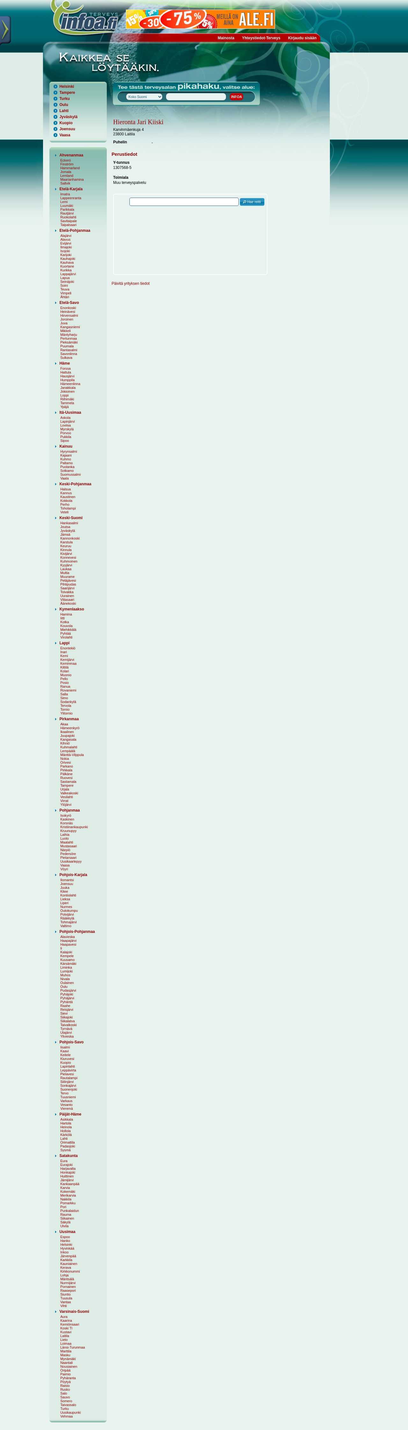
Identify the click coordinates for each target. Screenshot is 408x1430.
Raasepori (68, 1290)
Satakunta (68, 1156)
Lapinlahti (67, 1066)
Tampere (67, 92)
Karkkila (66, 1260)
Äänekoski (68, 603)
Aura (64, 1317)
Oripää (65, 1370)
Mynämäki (68, 1359)
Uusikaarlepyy (71, 861)
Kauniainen (68, 1264)
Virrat (64, 801)
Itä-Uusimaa (70, 412)
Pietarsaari (68, 857)
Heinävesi (67, 312)
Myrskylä (67, 429)
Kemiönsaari (69, 1324)
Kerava (65, 1267)
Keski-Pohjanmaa (75, 484)
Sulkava (66, 357)
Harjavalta (68, 1168)
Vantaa (65, 1302)
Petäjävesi (68, 580)
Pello (64, 679)
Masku (65, 1355)
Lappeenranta (70, 198)
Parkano (66, 766)
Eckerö (65, 160)
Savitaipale (68, 221)
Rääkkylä (67, 918)
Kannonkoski (70, 538)
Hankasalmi (69, 523)
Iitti (62, 618)
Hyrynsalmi (68, 451)
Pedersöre (68, 854)
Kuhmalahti (68, 747)
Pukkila (65, 437)
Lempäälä (67, 751)
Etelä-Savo (69, 302)
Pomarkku (68, 1203)
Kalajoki (66, 952)
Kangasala (68, 739)
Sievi (64, 1013)
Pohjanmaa (69, 810)
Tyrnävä (66, 1029)
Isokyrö (65, 815)
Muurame (67, 577)
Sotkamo (67, 471)
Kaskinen (67, 819)
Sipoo (64, 441)
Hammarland (70, 168)
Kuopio (65, 123)
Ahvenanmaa (71, 155)
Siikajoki (66, 1017)
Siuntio (65, 1294)
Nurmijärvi (68, 1283)
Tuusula (66, 1298)
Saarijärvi (67, 588)
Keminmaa (68, 663)
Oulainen (67, 983)
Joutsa (65, 527)
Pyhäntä (66, 1002)
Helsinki (66, 86)
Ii (61, 948)
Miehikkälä (68, 630)
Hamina (66, 614)
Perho (64, 504)
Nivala (65, 979)
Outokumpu (69, 910)
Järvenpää (68, 1256)
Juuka (64, 887)
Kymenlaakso (71, 609)
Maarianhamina (72, 179)
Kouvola (66, 626)
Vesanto (66, 1105)
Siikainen (67, 1218)
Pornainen (68, 1287)
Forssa (65, 368)
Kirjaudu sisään (302, 38)
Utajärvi (66, 1032)
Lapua (65, 278)
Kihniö (65, 743)
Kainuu (65, 446)
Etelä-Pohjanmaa (74, 230)
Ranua (65, 686)
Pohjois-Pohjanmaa (77, 931)
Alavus (65, 239)
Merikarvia (68, 1195)
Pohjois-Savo (71, 1042)
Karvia (65, 1188)
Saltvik (65, 183)
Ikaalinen (67, 732)
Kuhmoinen (68, 561)
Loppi (64, 395)
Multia (64, 573)
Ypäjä (64, 407)
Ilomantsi (67, 880)
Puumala (67, 346)
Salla (64, 694)
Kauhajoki (67, 259)
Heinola (66, 1127)
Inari (63, 652)
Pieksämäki (68, 342)
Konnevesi (68, 557)
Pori (63, 1207)
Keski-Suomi (71, 518)
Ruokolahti (68, 217)
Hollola (65, 1131)
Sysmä (65, 1150)
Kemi (64, 656)
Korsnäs (66, 823)
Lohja (64, 1275)
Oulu (63, 104)
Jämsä (65, 534)
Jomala (65, 172)
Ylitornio (66, 713)
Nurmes (66, 907)
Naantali (66, 1363)
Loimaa (65, 1343)
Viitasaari (67, 600)
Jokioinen (67, 391)
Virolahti (66, 637)
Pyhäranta (68, 1378)
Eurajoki (66, 1165)
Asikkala (66, 1119)
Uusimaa (67, 1231)
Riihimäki (67, 399)
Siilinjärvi (67, 1082)
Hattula (65, 372)
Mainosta (226, 38)
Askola (65, 418)
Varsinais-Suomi (74, 1311)
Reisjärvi (66, 1009)
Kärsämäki (68, 963)
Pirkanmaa (69, 719)
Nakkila (65, 1199)
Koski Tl (66, 1328)
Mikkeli (65, 331)
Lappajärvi (68, 274)
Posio (64, 683)
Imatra (65, 194)
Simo (64, 698)
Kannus (66, 493)
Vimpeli (65, 293)
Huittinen (67, 1176)
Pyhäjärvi (67, 998)
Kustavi (65, 1332)
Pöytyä (65, 1382)
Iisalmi (65, 1047)
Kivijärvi (66, 554)
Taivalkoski (68, 1025)
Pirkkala (66, 770)
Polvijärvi (67, 914)
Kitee (64, 891)
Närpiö (65, 850)
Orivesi (65, 762)
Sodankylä (68, 702)
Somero (66, 1401)
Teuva (64, 289)
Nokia (64, 758)
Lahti (64, 111)
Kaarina (66, 1320)
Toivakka (66, 592)
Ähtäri (64, 297)
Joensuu (67, 129)
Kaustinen (67, 497)
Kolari (64, 671)
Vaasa (64, 135)
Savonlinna (68, 354)
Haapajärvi (68, 940)
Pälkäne (66, 774)
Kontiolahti (68, 895)
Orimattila (67, 1142)
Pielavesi (67, 1074)
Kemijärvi (67, 660)
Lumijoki (66, 971)
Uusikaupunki (70, 1412)
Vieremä (66, 1108)
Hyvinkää (67, 1248)
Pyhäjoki (66, 994)
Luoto (64, 838)
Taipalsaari (68, 225)
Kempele (67, 956)
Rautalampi (68, 1078)
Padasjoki (67, 1146)
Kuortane (67, 266)
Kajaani (66, 455)
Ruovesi (66, 778)
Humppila (67, 380)
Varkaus (66, 1101)
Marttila (65, 1351)
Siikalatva (67, 1021)
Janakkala (68, 388)
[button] (252, 202)
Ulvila (64, 1226)
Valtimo (65, 926)
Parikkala (67, 209)
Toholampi (68, 508)
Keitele (65, 1055)
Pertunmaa (68, 338)
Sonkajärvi (68, 1085)
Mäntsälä (67, 1279)
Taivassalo (68, 1405)
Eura (64, 1161)
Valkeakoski (69, 793)
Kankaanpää (69, 1184)
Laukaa (65, 569)
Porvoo (65, 433)
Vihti (63, 1306)
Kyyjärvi (66, 565)
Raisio (65, 1386)
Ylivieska (67, 1036)
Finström (66, 164)
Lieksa (65, 899)
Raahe (65, 1006)
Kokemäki (67, 1191)
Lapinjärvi (67, 421)
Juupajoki (67, 736)
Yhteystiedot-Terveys (261, 38)
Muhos (65, 975)
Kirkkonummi (70, 1271)
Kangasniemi (70, 327)
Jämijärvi (67, 1180)
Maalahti (66, 842)
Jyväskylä (68, 117)
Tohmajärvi (68, 922)
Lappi (64, 643)
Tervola (65, 705)
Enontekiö (67, 648)
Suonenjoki (68, 1089)
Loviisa (65, 425)
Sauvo (65, 1397)
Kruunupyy (68, 831)
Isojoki (65, 251)
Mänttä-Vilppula (72, 755)
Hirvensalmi (69, 315)
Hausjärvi (67, 376)
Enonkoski (68, 308)
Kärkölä (66, 1135)
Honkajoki (67, 1172)
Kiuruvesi (67, 1059)
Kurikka (66, 270)
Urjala (64, 789)
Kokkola (66, 501)
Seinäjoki (67, 282)
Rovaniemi (68, 690)
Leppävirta (68, 1070)
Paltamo (66, 463)
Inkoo (64, 1252)
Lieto (64, 1340)
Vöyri (64, 869)
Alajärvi (65, 236)
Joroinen (66, 319)
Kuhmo (65, 459)
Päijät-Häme (70, 1114)
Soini (64, 285)
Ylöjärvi (65, 804)
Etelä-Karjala (71, 189)
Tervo (64, 1093)
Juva (64, 323)
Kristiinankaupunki (74, 827)
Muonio (65, 675)
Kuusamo (67, 960)
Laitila (64, 1336)
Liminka (66, 967)
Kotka (64, 622)
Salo (63, 1393)
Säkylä (65, 1222)
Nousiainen (68, 1366)
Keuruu (65, 546)
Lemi (64, 202)
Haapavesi (68, 944)
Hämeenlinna (70, 384)
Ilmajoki (66, 247)
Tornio (64, 709)
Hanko (65, 1241)
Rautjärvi (67, 213)
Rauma (65, 1214)
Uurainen (67, 596)
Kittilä (64, 667)
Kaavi (64, 1051)
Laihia (64, 834)
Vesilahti (66, 797)
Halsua (65, 489)
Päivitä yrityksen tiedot (130, 283)
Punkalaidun (69, 1211)
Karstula (66, 542)
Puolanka (67, 467)
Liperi (64, 903)
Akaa (64, 724)
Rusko (65, 1389)
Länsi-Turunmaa (72, 1347)
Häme (64, 363)
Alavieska (67, 937)
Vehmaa (66, 1416)
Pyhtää (65, 633)
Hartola (65, 1123)
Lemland (66, 176)
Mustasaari (68, 846)
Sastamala (68, 781)
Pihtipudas (68, 584)
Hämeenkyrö (69, 728)
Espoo (65, 1237)
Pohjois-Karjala (73, 875)
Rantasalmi (68, 350)
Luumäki (66, 206)
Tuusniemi (68, 1097)
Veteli (64, 512)
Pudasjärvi (68, 990)
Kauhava (67, 262)
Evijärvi (65, 243)
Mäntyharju (68, 335)
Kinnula (66, 550)
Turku (64, 98)
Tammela (67, 403)
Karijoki (65, 255)
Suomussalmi (70, 474)
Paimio (65, 1374)
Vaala (64, 478)
